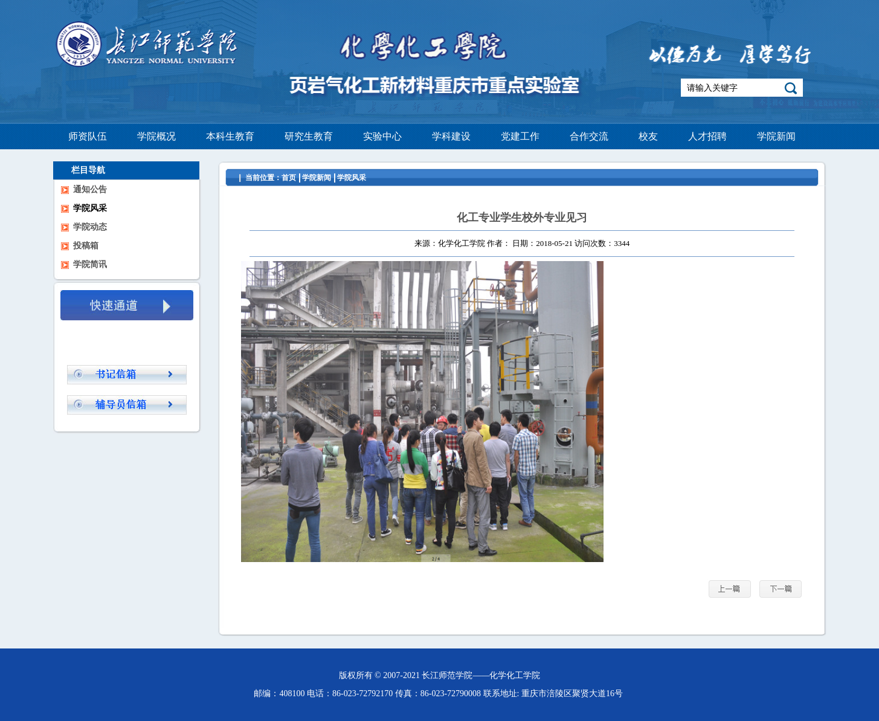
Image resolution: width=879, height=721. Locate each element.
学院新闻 (316, 177)
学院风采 (351, 177)
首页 (289, 177)
